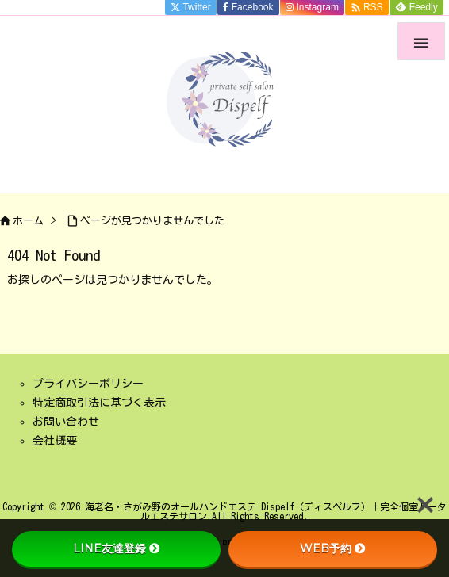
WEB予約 (333, 548)
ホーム (28, 221)
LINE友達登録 (116, 548)
